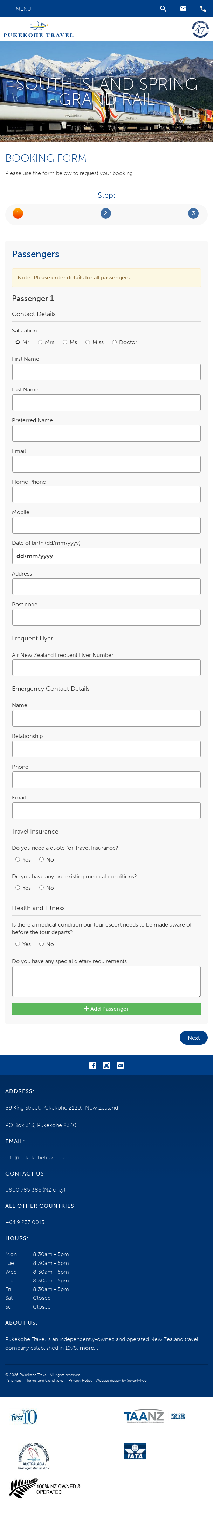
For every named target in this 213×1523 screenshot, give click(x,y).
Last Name (25, 389)
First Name (25, 359)
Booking (106, 213)
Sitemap (14, 1380)
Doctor (124, 342)
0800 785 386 (23, 1189)
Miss (95, 342)
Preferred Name (32, 420)
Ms (70, 342)
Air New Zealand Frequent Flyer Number (63, 655)
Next (194, 1037)
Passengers (18, 213)
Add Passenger (106, 1008)
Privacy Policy (80, 1380)
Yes (23, 859)
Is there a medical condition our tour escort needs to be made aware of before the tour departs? (102, 928)
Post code (24, 604)
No (46, 859)
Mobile (20, 512)
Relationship (27, 736)
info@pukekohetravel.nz (35, 1157)
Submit (193, 213)
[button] (183, 9)
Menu (23, 9)
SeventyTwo (137, 1380)
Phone (20, 766)
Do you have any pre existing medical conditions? (74, 876)
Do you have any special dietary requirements (69, 961)
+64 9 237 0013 (24, 1222)
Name (19, 705)
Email (19, 451)
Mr (23, 342)
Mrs (47, 342)
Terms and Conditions (44, 1380)
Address (22, 573)
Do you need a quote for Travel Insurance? (65, 847)
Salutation (24, 330)
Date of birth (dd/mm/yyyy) (46, 543)
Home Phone (29, 481)
